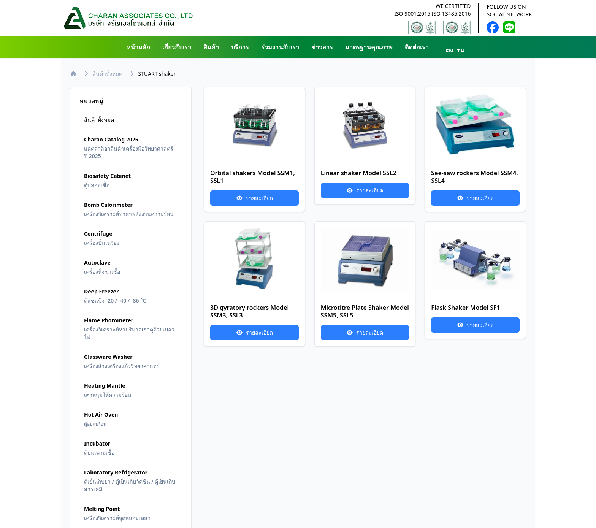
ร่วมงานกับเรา (280, 47)
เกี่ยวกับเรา (176, 47)
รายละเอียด (254, 197)
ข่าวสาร (322, 47)
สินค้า (211, 47)
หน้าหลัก (138, 47)
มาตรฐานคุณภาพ (369, 47)
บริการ (240, 47)
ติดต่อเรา (417, 47)
